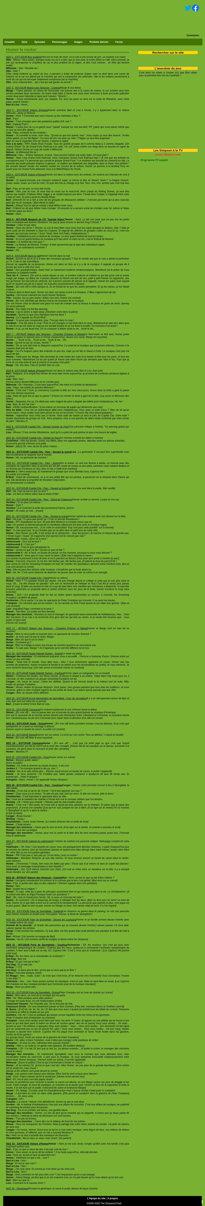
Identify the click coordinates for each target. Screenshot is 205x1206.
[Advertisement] (166, 112)
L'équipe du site (96, 1198)
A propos (112, 1198)
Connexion (193, 35)
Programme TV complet (154, 160)
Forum (119, 42)
